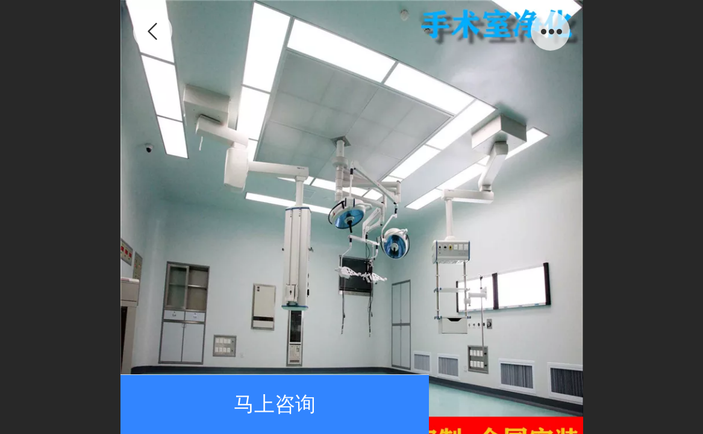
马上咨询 (275, 404)
